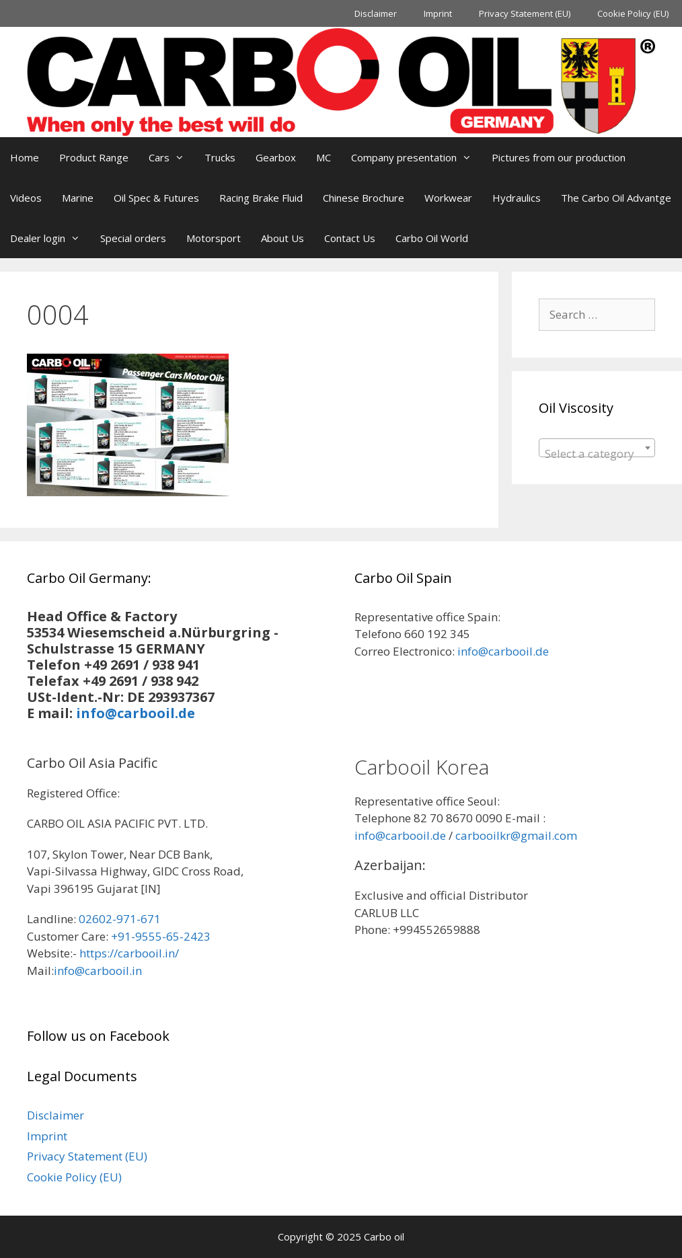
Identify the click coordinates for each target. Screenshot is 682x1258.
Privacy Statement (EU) (524, 13)
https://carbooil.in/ (129, 953)
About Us (282, 238)
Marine (77, 197)
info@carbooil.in (98, 970)
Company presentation (416, 157)
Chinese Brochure (363, 197)
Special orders (133, 238)
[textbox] (597, 454)
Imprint (438, 13)
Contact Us (349, 238)
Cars (171, 157)
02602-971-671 (120, 919)
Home (24, 157)
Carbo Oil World (431, 238)
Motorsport (213, 238)
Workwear (448, 197)
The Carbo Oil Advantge (616, 197)
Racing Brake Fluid (261, 197)
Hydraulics (516, 197)
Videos (26, 197)
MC (323, 157)
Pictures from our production (559, 157)
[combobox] (597, 447)
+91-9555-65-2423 (161, 936)
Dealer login (50, 238)
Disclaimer (375, 13)
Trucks (219, 157)
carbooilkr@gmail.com (516, 835)
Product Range (93, 157)
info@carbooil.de (135, 713)
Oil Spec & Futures (156, 197)
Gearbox (276, 157)
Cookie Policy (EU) (633, 13)
